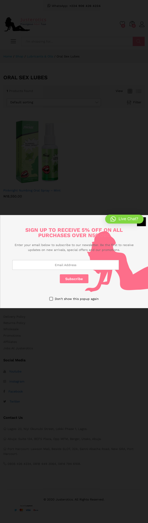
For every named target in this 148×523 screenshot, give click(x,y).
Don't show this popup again (77, 299)
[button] (124, 219)
